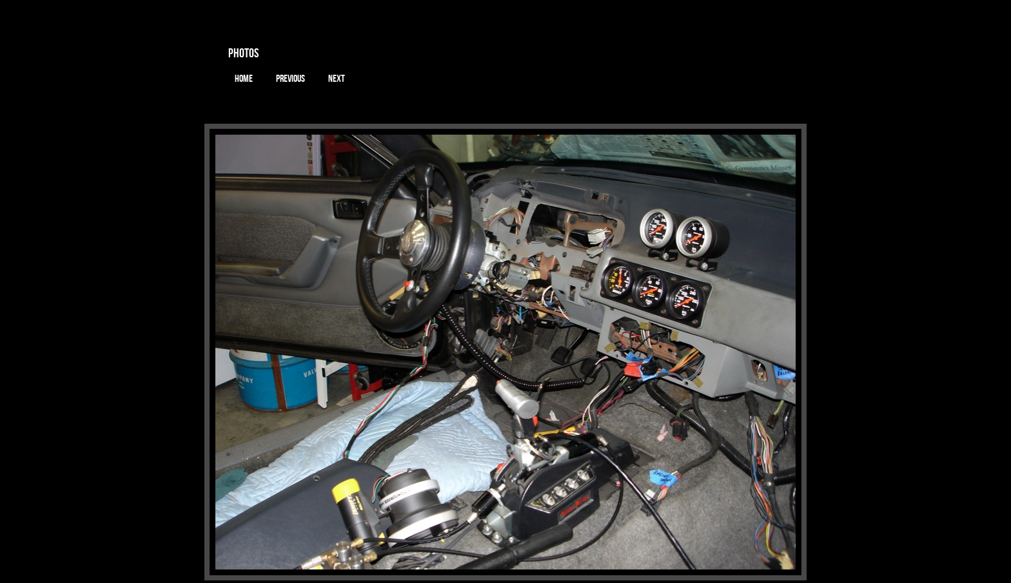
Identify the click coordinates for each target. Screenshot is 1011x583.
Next (336, 78)
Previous (290, 78)
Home (244, 78)
